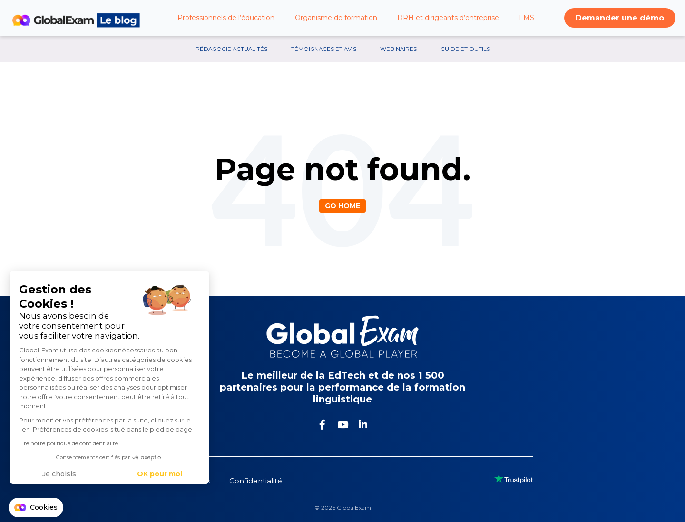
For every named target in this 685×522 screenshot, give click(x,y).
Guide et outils (465, 49)
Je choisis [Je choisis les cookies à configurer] (59, 474)
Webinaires (398, 49)
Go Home (342, 205)
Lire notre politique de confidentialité (68, 443)
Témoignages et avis (323, 49)
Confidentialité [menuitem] (255, 480)
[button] (36, 508)
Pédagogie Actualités (231, 49)
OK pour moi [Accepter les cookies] (159, 474)
